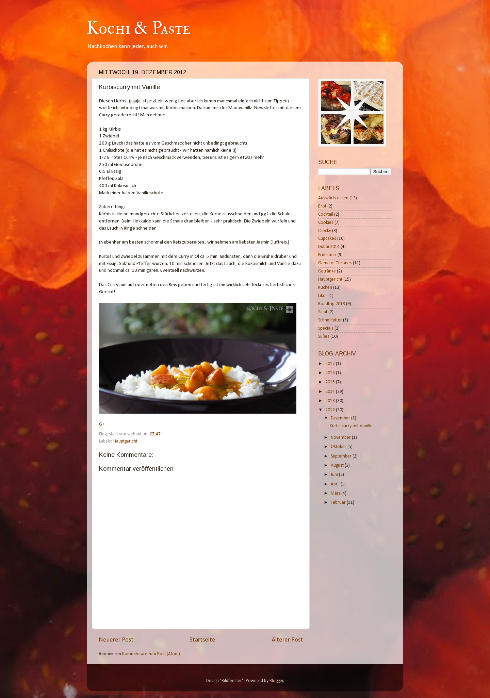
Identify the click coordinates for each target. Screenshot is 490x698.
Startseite (202, 640)
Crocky (324, 231)
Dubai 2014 (329, 247)
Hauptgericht (125, 441)
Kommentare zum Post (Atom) (151, 654)
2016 (330, 373)
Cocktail (325, 214)
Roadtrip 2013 (331, 304)
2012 (330, 410)
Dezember (341, 418)
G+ (101, 424)
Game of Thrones (335, 263)
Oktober (339, 447)
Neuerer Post (116, 640)
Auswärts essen (333, 198)
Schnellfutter (330, 320)
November (341, 437)
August (338, 465)
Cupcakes (327, 238)
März (336, 493)
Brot (322, 206)
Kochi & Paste (138, 28)
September (342, 456)
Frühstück (327, 255)
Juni (335, 474)
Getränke (327, 271)
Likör (322, 296)
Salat (322, 312)
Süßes (323, 336)
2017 (330, 364)
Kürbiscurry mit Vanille (351, 426)
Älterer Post (287, 640)
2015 (330, 382)
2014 (330, 391)
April (336, 484)
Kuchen (325, 287)
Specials (325, 328)
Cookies (325, 222)
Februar (339, 502)
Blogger (276, 681)
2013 (330, 401)
